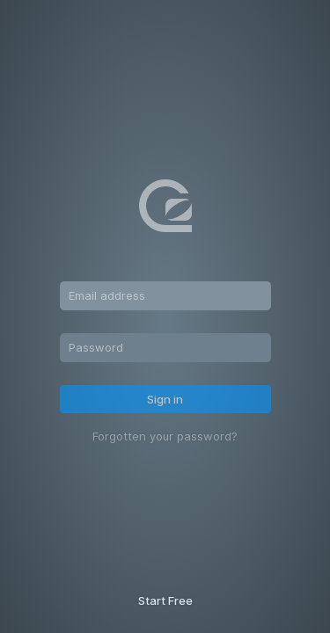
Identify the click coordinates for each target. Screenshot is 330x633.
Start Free (165, 600)
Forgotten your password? (165, 436)
